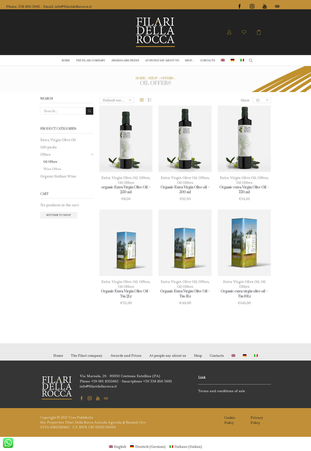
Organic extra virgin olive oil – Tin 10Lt (244, 294)
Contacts (207, 60)
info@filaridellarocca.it (73, 6)
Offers (167, 78)
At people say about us (162, 60)
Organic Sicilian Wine (58, 176)
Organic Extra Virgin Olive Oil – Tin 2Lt (126, 294)
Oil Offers (126, 182)
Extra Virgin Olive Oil (119, 177)
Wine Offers (52, 169)
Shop (153, 78)
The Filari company (90, 60)
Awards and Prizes (125, 60)
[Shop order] (116, 100)
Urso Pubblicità (81, 417)
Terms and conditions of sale (221, 391)
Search (89, 110)
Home (66, 60)
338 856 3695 (29, 6)
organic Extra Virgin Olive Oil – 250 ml (125, 190)
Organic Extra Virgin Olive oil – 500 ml (185, 190)
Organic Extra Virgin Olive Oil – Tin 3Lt (185, 294)
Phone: (12, 6)
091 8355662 (108, 381)
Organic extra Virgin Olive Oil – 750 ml (244, 190)
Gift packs (48, 147)
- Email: (47, 6)
